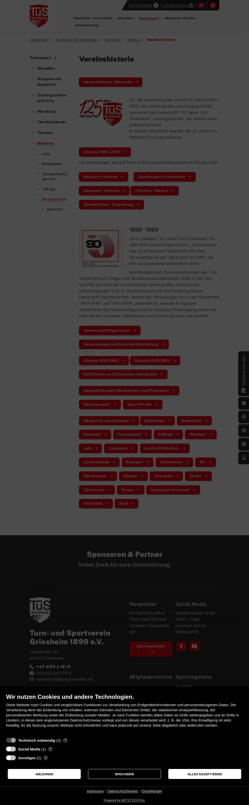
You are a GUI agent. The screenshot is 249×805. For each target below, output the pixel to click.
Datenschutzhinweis (122, 791)
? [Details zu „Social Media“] (50, 749)
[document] (124, 714)
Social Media (29, 749)
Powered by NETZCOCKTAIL (124, 800)
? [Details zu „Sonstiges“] (45, 758)
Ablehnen (44, 774)
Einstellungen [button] (152, 791)
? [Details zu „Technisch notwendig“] (65, 740)
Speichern (124, 774)
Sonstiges (27, 758)
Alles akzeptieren (204, 774)
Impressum (95, 791)
